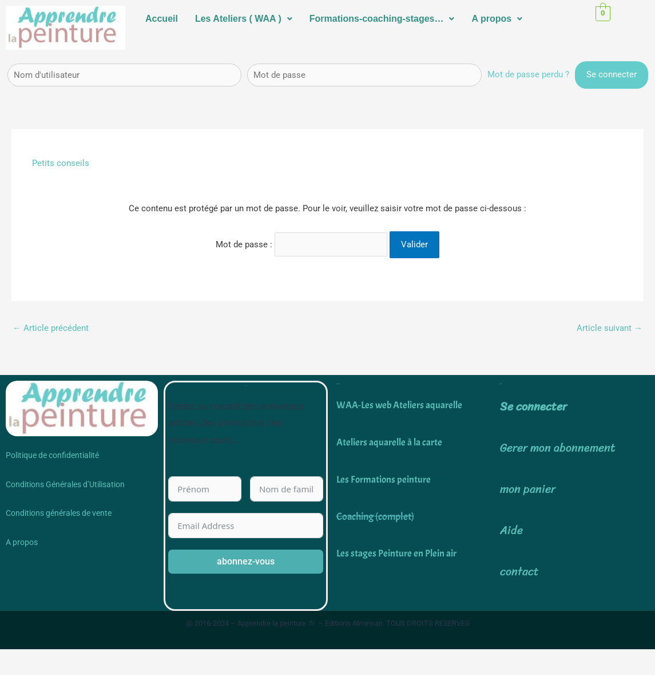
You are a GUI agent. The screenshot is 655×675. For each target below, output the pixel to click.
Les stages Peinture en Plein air (397, 553)
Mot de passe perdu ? (528, 74)
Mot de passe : (302, 243)
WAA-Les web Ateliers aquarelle (402, 405)
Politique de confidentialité (52, 455)
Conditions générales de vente (59, 513)
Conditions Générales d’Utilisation (65, 483)
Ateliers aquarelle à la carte (390, 441)
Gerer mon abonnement (558, 448)
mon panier (527, 489)
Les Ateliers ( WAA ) (243, 18)
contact (519, 572)
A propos (496, 18)
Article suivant (609, 327)
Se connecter (533, 406)
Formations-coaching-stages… (382, 18)
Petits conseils (60, 163)
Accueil (161, 18)
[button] (243, 19)
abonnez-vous (246, 560)
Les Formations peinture (384, 478)
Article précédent (51, 327)
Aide (511, 530)
